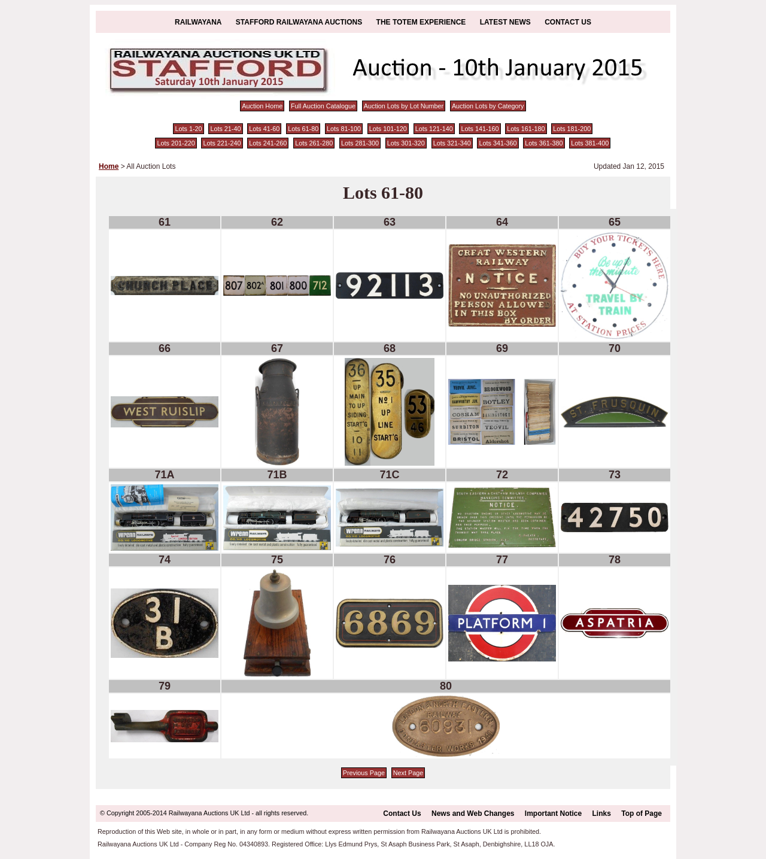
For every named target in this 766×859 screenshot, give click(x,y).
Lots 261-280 (314, 143)
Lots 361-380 (544, 143)
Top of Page (641, 813)
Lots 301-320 (406, 143)
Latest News (505, 22)
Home (108, 166)
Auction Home (262, 106)
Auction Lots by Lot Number (403, 106)
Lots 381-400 (590, 143)
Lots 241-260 (268, 143)
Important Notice (553, 813)
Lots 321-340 (452, 143)
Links (601, 813)
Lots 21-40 (225, 128)
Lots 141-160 (480, 128)
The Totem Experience (421, 22)
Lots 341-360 (498, 143)
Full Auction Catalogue (323, 106)
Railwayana (198, 22)
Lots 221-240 (222, 143)
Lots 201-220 (176, 143)
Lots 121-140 (434, 128)
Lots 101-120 (388, 128)
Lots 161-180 (526, 128)
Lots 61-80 (303, 128)
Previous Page (364, 772)
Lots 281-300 (360, 143)
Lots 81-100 (344, 128)
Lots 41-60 (264, 128)
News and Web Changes (472, 813)
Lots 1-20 (188, 128)
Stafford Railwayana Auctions (299, 22)
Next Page (408, 772)
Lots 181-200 (572, 128)
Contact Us (568, 22)
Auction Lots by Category (488, 106)
